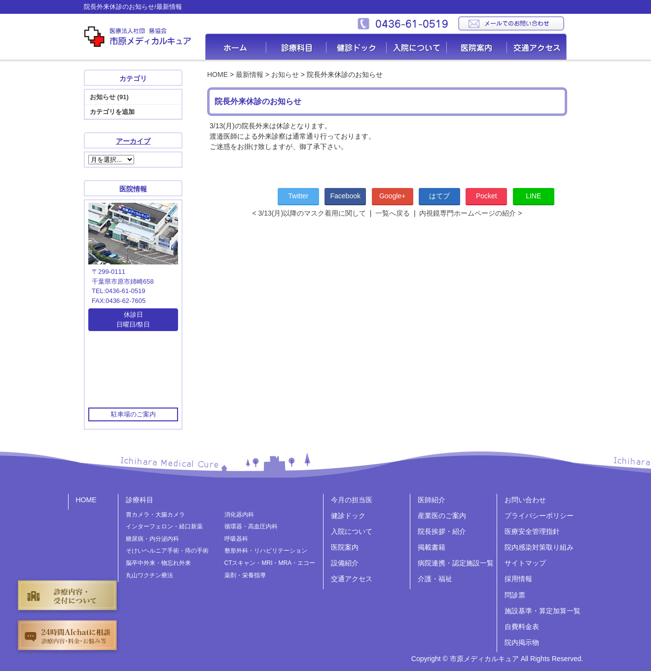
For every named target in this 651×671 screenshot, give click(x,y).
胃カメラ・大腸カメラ (155, 514)
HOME (217, 74)
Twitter (298, 196)
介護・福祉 (435, 579)
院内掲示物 (522, 642)
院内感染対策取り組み (539, 547)
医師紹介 (431, 500)
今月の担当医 (351, 500)
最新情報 (249, 74)
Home (235, 47)
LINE (533, 196)
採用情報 (518, 579)
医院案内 (477, 47)
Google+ (392, 196)
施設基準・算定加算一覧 (542, 611)
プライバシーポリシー (539, 516)
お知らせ (285, 74)
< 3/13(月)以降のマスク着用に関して (309, 213)
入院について (417, 47)
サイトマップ (525, 563)
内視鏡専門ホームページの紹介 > (470, 213)
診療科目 (296, 47)
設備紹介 (345, 563)
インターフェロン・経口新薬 (164, 526)
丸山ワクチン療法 (149, 575)
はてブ (439, 196)
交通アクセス (537, 47)
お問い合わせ (525, 500)
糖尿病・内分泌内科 (152, 538)
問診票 (515, 595)
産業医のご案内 (442, 516)
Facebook (345, 196)
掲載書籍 (431, 547)
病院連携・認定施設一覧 (456, 563)
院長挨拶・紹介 (442, 531)
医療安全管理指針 (532, 531)
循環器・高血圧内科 (251, 526)
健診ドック (356, 47)
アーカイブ (133, 141)
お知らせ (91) (109, 97)
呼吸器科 (236, 538)
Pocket (486, 196)
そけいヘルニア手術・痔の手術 (167, 550)
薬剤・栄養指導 (245, 575)
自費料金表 (522, 627)
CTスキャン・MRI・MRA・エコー (270, 562)
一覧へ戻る (392, 213)
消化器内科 (239, 514)
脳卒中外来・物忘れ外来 (158, 562)
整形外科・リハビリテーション (265, 550)
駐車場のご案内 (133, 414)
